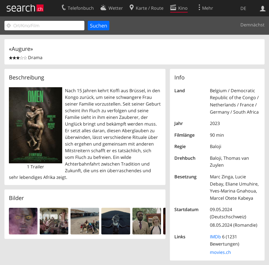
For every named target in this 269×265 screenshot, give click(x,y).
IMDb (215, 237)
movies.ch (220, 252)
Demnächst (252, 25)
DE (243, 8)
